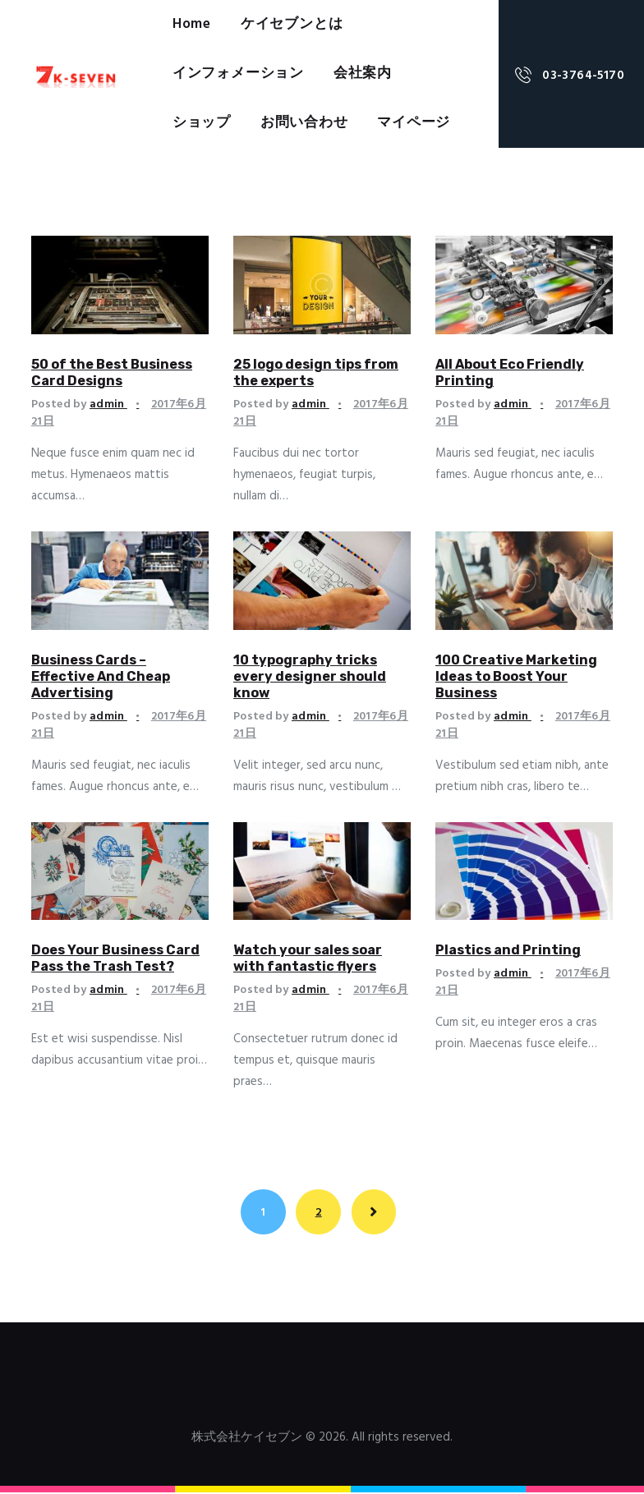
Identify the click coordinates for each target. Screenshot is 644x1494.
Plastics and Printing (508, 950)
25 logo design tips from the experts (315, 372)
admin (108, 404)
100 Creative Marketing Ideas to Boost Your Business (516, 676)
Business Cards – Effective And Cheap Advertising (100, 676)
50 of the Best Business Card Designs (111, 372)
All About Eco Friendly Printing (509, 372)
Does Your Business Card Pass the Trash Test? (115, 958)
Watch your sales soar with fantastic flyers (307, 958)
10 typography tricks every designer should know (309, 676)
